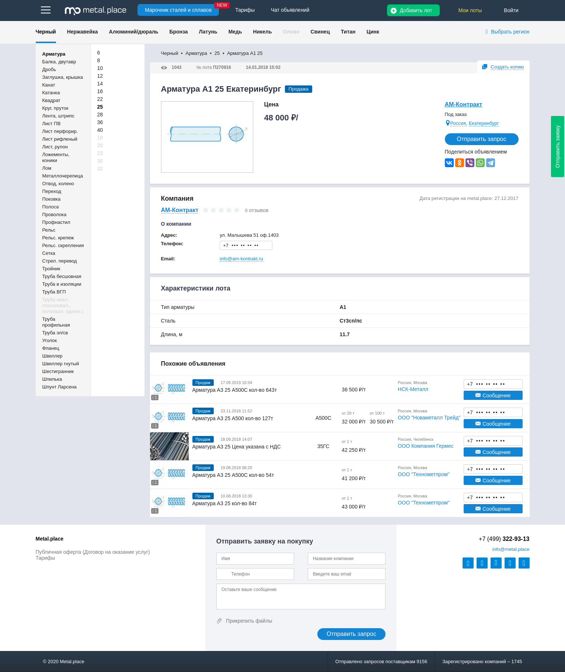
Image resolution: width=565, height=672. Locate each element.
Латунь (208, 32)
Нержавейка (82, 32)
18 (100, 138)
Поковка (51, 199)
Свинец (320, 32)
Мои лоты (470, 10)
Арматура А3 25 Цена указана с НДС (236, 447)
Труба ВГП (54, 292)
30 (100, 161)
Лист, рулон (55, 146)
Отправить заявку (558, 146)
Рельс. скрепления (63, 245)
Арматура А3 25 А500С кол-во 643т (234, 390)
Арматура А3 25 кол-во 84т (224, 503)
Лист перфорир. (60, 131)
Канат (48, 85)
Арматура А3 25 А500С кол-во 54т (233, 475)
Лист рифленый (59, 139)
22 (100, 99)
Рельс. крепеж (58, 237)
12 (100, 76)
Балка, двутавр (59, 61)
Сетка (48, 253)
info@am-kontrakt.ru (241, 258)
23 (100, 153)
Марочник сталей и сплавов (178, 10)
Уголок (49, 340)
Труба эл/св (55, 332)
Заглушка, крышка (62, 77)
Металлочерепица (62, 176)
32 (100, 169)
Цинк (372, 32)
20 (100, 145)
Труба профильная (56, 322)
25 (100, 107)
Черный (46, 32)
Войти (511, 10)
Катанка (51, 92)
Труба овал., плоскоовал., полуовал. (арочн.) (63, 305)
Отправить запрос (481, 139)
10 (100, 68)
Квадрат (51, 100)
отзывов (258, 210)
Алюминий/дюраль (133, 32)
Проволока (54, 214)
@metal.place (511, 549)
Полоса (50, 207)
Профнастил (56, 222)
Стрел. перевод (59, 261)
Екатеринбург (484, 123)
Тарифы (45, 558)
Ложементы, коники (56, 157)
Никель (262, 32)
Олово (291, 32)
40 (100, 130)
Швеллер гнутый (60, 363)
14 (100, 84)
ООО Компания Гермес (425, 446)
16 (100, 91)
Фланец (50, 348)
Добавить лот (416, 10)
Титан (348, 32)
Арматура (54, 54)
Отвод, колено (58, 183)
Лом (47, 168)
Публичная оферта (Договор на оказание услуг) (93, 552)
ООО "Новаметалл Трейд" (429, 418)
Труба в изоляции (61, 284)
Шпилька (52, 379)
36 (100, 122)
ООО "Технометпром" (423, 474)
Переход (52, 191)
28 (100, 114)
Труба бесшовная (61, 276)
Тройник (51, 268)
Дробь (49, 69)
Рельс (49, 230)
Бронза (178, 32)
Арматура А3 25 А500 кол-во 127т (232, 418)
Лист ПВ (51, 123)
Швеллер (52, 356)
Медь (235, 32)
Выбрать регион (510, 32)
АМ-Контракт (463, 104)
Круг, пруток (55, 108)
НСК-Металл (413, 389)
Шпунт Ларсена (59, 387)
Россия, (458, 123)
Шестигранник (58, 371)
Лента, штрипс (58, 116)
